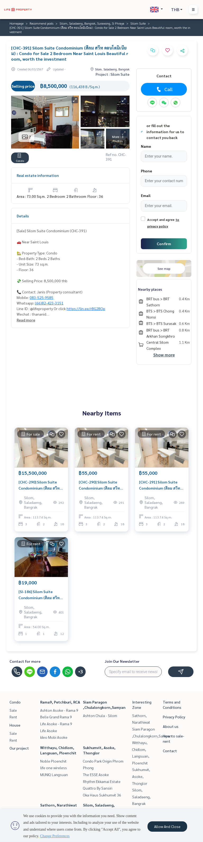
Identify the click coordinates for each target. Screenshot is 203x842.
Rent (13, 716)
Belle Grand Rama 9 (56, 716)
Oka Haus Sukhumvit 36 (102, 794)
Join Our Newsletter (122, 661)
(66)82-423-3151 (49, 303)
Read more (26, 319)
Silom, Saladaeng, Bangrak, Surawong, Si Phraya (91, 23)
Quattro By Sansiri (97, 788)
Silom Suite (138, 23)
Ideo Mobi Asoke (53, 737)
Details (23, 215)
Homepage (17, 23)
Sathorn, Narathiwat (58, 805)
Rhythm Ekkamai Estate (102, 781)
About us (170, 726)
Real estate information (38, 175)
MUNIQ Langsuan (54, 774)
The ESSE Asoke (96, 774)
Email (145, 195)
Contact (170, 750)
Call (164, 89)
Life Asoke (48, 730)
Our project (19, 748)
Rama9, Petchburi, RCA (60, 702)
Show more (164, 354)
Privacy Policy (174, 716)
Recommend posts (41, 23)
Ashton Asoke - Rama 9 (59, 710)
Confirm (164, 243)
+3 (80, 671)
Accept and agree (160, 219)
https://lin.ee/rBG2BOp (86, 308)
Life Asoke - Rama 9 (56, 723)
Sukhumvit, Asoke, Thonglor (141, 776)
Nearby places (150, 289)
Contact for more (25, 661)
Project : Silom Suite (113, 74)
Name (146, 146)
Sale (13, 710)
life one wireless (53, 767)
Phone (146, 170)
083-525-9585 (41, 297)
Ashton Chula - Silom (100, 715)
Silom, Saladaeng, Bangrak (141, 796)
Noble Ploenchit (53, 761)
